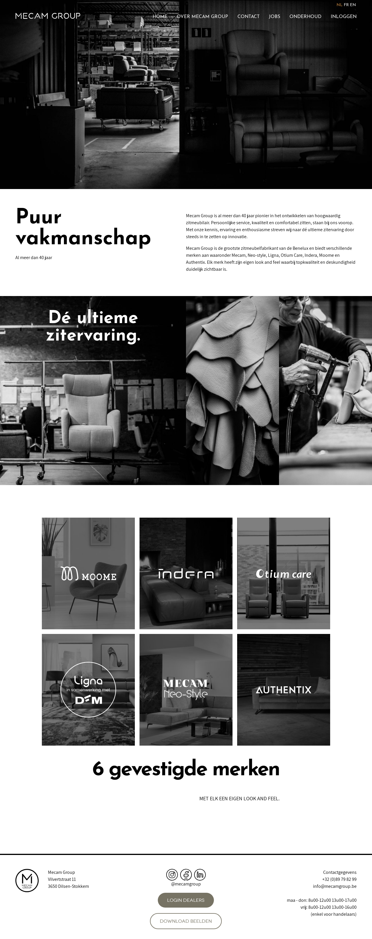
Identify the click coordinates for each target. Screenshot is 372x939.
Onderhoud (305, 17)
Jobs (274, 17)
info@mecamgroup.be (335, 886)
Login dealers (186, 900)
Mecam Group (61, 872)
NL (340, 5)
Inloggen (344, 17)
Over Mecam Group (202, 17)
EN (353, 5)
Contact (248, 17)
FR (346, 5)
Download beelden (186, 921)
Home (160, 17)
